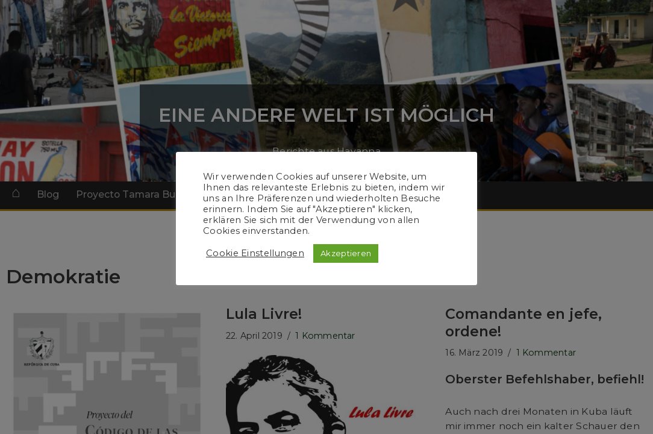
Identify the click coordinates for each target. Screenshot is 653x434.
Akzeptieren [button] (345, 253)
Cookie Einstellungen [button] (255, 253)
